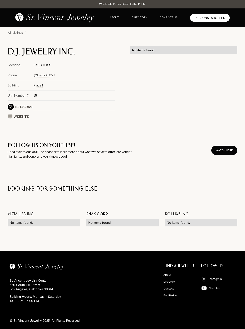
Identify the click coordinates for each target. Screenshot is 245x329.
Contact (168, 288)
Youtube (214, 288)
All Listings (15, 33)
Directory (139, 17)
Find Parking (170, 295)
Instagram (24, 107)
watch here (224, 150)
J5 (35, 95)
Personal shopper (210, 18)
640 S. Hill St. (42, 65)
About (114, 17)
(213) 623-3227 (44, 75)
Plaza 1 (38, 85)
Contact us (168, 17)
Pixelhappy (227, 320)
